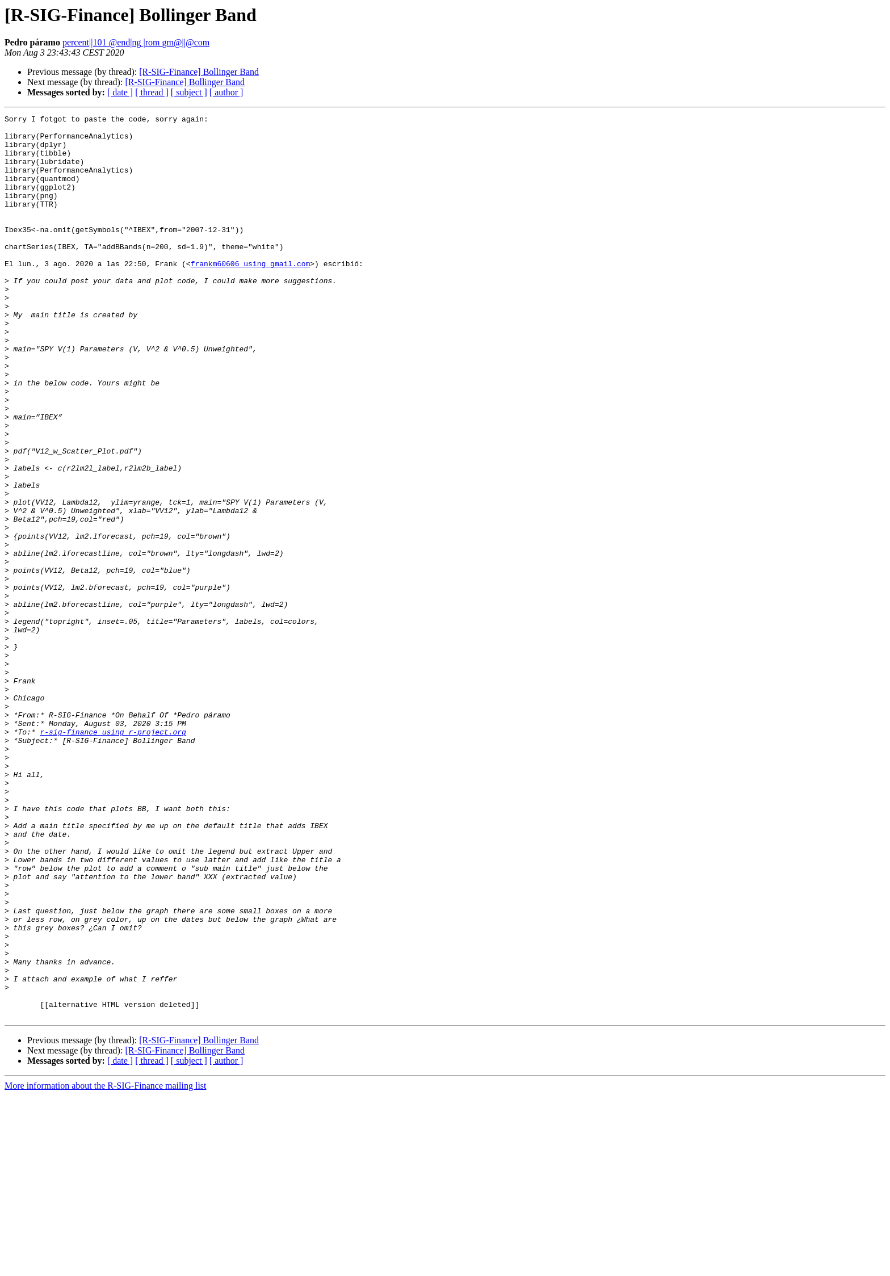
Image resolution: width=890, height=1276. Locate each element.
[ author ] (226, 92)
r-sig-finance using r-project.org (113, 856)
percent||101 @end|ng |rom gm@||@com (135, 42)
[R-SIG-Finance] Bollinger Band (199, 72)
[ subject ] (189, 92)
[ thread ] (152, 92)
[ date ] (120, 92)
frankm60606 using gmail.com (250, 294)
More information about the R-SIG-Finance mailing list (106, 1266)
